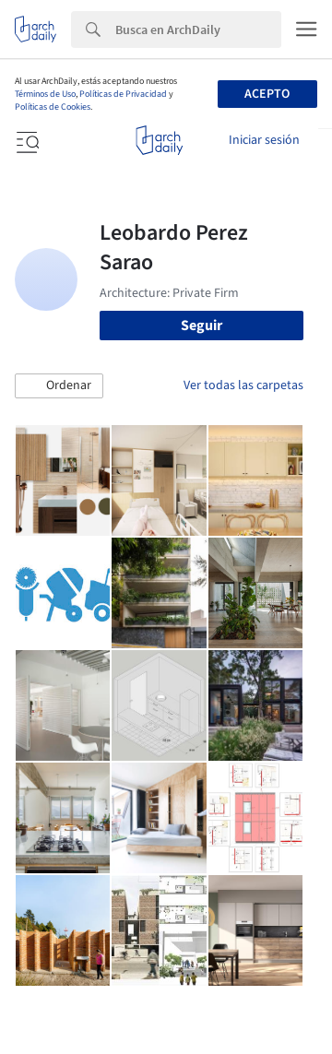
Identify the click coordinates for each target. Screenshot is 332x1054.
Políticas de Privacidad (123, 94)
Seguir (201, 325)
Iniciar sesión (264, 140)
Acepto (267, 94)
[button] (59, 386)
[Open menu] (26, 140)
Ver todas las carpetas (243, 385)
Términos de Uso (45, 94)
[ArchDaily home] (159, 140)
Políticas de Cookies (52, 107)
